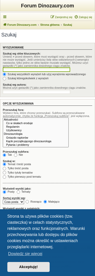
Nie (18, 154)
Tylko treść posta (15, 168)
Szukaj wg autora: (15, 84)
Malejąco (52, 201)
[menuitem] (83, 17)
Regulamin (35, 127)
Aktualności (35, 120)
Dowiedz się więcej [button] (25, 254)
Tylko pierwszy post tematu (22, 176)
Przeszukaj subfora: (16, 151)
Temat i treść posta (17, 164)
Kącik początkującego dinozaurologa (35, 141)
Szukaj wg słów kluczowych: (22, 53)
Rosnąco (33, 201)
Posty (9, 191)
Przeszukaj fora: (13, 109)
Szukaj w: (9, 161)
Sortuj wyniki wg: (14, 198)
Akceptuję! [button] (28, 267)
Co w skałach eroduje (35, 123)
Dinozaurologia (35, 134)
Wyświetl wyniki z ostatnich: (21, 208)
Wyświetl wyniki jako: (17, 188)
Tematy (23, 191)
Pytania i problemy (35, 145)
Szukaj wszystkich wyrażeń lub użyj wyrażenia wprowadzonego (44, 74)
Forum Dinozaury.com (47, 5)
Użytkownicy (35, 130)
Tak (7, 154)
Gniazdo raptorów (35, 138)
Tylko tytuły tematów (18, 172)
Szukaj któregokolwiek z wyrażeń (25, 78)
